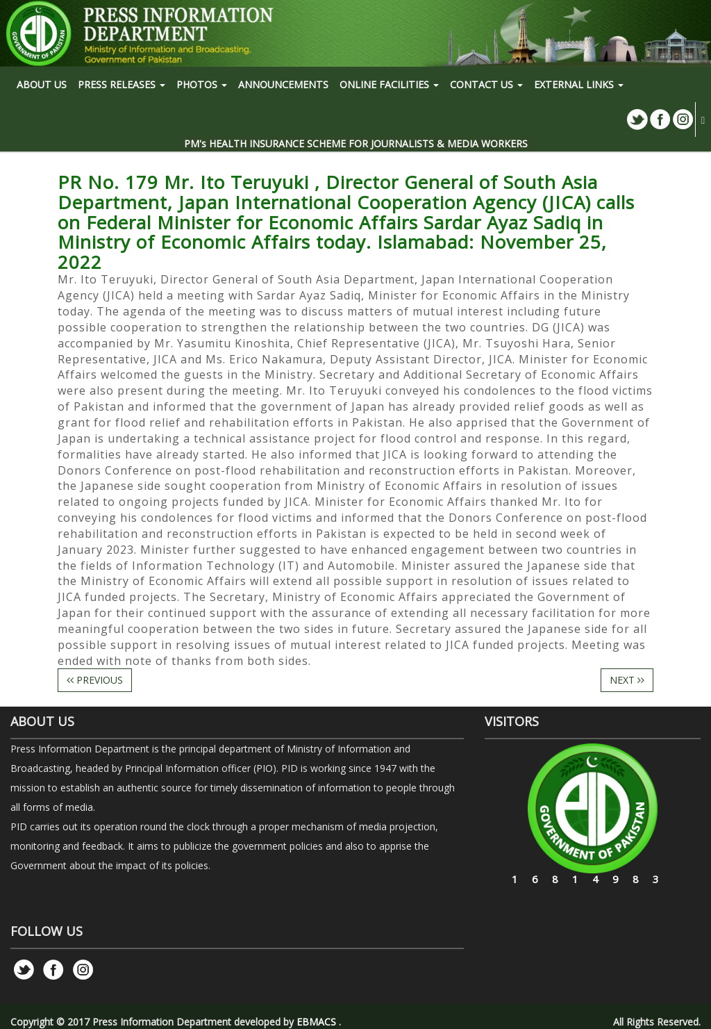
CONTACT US (486, 84)
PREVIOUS (95, 679)
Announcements (283, 84)
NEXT (627, 679)
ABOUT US (42, 84)
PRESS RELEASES (121, 84)
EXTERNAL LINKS (579, 84)
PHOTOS (201, 84)
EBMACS (316, 1021)
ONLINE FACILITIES (389, 84)
